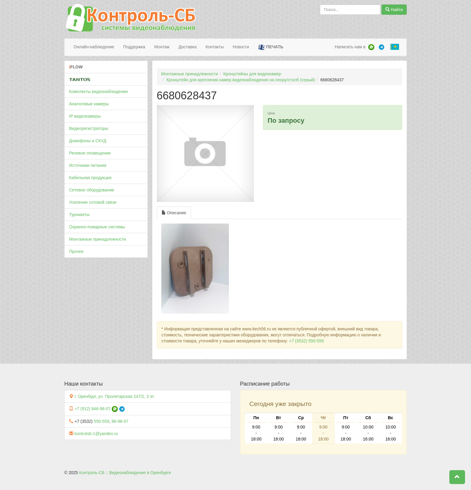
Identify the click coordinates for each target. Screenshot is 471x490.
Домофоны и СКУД (87, 140)
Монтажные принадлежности (97, 239)
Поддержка (134, 46)
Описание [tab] (174, 212)
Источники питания (87, 165)
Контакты (214, 46)
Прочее (76, 251)
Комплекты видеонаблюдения (98, 91)
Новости (241, 46)
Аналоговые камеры (89, 103)
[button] (457, 477)
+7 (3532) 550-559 (306, 340)
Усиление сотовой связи (93, 202)
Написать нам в (350, 46)
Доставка (187, 46)
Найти (394, 9)
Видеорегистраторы (88, 128)
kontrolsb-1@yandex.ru (96, 433)
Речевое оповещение (90, 153)
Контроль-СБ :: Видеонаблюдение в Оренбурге (125, 472)
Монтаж (161, 46)
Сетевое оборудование (91, 190)
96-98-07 (119, 421)
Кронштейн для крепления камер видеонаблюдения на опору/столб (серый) (240, 79)
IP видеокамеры (85, 116)
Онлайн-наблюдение (94, 46)
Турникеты (79, 214)
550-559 (101, 421)
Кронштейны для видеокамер (252, 73)
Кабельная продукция (90, 177)
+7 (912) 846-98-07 (92, 408)
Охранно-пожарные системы (97, 226)
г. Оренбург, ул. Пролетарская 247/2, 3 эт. (114, 396)
